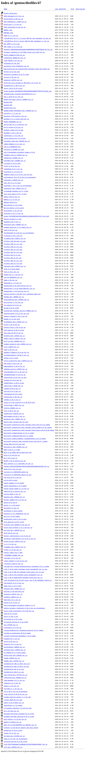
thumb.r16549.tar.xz (12, 658)
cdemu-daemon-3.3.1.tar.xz (14, 144)
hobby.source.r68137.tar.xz (15, 338)
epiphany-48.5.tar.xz (12, 222)
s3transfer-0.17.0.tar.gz (14, 583)
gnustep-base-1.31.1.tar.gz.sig (16, 313)
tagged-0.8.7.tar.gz (12, 639)
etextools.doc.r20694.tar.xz (15, 224)
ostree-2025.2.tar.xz (12, 494)
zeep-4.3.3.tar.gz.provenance (15, 739)
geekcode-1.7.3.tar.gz (12, 283)
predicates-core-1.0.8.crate (15, 519)
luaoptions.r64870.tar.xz (14, 413)
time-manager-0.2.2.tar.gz (14, 680)
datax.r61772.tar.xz (12, 197)
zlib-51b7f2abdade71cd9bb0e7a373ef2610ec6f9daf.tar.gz (25, 744)
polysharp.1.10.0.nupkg (13, 511)
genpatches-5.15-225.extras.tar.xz (17, 286)
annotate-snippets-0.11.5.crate (16, 74)
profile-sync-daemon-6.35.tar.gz (17, 525)
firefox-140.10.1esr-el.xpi (15, 241)
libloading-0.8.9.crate (13, 394)
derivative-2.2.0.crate (13, 205)
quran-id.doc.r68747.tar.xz (15, 541)
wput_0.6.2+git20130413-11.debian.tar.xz (20, 725)
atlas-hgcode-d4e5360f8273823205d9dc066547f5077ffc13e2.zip (28, 91)
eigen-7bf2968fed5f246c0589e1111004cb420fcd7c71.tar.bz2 (26, 216)
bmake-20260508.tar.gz (12, 122)
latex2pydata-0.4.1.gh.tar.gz (15, 372)
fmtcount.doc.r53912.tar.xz (15, 266)
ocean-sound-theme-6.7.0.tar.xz (16, 489)
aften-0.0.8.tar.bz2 (12, 72)
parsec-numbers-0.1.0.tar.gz (15, 500)
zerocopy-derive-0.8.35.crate (15, 741)
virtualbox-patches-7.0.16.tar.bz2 (17, 708)
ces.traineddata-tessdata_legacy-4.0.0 (19, 152)
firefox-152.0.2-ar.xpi (13, 261)
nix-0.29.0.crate (10, 480)
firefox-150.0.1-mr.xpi (13, 247)
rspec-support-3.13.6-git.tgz (15, 561)
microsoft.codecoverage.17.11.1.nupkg (19, 433)
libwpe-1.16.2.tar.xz (12, 400)
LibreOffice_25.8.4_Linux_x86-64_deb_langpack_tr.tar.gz (26, 41)
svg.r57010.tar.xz (11, 625)
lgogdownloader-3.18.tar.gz (15, 375)
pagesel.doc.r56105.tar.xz (14, 497)
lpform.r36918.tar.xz (12, 408)
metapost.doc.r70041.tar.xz (15, 419)
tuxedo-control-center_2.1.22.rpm (17, 697)
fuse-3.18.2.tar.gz (11, 272)
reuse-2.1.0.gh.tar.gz (12, 550)
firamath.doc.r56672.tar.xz (15, 238)
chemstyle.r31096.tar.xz (13, 158)
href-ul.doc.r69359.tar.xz (14, 341)
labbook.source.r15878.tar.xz (15, 369)
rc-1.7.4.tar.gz (10, 544)
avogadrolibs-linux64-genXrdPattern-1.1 (20, 94)
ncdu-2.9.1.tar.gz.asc (12, 469)
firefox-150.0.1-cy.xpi (13, 244)
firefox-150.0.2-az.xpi (13, 249)
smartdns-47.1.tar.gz (12, 600)
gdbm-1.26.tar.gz (10, 280)
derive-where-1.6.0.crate (14, 208)
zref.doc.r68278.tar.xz (13, 747)
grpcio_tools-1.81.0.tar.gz (15, 327)
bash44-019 (8, 105)
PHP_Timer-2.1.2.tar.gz (13, 47)
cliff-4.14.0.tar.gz (12, 166)
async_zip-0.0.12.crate (13, 88)
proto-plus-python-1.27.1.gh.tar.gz (18, 527)
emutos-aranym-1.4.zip (12, 219)
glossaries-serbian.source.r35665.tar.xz (20, 311)
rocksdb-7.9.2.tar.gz (12, 558)
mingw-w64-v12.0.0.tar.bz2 (14, 444)
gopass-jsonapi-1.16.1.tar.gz (15, 316)
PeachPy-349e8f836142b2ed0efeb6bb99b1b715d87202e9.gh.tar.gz (28, 49)
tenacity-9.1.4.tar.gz (12, 644)
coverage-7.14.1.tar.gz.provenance (17, 186)
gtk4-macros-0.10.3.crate (14, 330)
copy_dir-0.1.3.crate (12, 183)
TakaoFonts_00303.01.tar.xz (15, 58)
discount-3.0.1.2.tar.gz (13, 213)
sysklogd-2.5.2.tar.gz (12, 627)
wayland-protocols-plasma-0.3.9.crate (19, 714)
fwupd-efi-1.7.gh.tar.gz (13, 274)
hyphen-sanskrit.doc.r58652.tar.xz (17, 344)
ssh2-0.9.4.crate (10, 614)
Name (5, 9)
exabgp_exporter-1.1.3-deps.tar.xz (17, 227)
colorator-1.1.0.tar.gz (13, 172)
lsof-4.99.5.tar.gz (11, 411)
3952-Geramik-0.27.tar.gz (14, 16)
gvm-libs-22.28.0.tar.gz (13, 333)
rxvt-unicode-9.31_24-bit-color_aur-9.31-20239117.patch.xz (28, 580)
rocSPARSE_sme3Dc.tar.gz (13, 555)
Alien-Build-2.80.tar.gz (13, 19)
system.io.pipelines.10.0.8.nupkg (17, 633)
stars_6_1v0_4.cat (11, 616)
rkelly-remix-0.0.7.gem (13, 552)
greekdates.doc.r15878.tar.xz (15, 322)
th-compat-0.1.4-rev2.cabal (15, 652)
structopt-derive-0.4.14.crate (16, 622)
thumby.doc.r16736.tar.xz (14, 661)
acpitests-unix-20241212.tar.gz (16, 66)
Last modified (60, 9)
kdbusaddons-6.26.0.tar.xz (14, 366)
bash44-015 (8, 102)
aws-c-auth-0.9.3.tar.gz (13, 97)
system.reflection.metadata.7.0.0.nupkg (20, 636)
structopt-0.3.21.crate (13, 619)
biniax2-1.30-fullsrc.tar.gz (15, 116)
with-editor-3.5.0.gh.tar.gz (15, 719)
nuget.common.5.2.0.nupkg (14, 483)
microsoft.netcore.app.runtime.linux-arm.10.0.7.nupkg (25, 441)
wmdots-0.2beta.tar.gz (12, 722)
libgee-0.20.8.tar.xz (12, 388)
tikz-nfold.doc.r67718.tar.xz (15, 675)
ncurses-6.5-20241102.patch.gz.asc (17, 475)
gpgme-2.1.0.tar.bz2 (12, 319)
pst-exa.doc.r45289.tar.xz (14, 530)
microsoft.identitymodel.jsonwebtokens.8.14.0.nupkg (25, 438)
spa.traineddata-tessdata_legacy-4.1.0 (19, 605)
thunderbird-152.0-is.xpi (14, 672)
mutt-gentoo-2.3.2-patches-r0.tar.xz (18, 463)
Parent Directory (10, 13)
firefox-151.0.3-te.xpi (13, 252)
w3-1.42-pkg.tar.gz (11, 711)
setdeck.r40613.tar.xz (12, 597)
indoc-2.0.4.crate (11, 358)
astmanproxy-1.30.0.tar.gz (14, 85)
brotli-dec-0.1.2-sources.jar (15, 124)
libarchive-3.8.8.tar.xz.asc (15, 377)
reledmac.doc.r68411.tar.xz (15, 547)
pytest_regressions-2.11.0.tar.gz (17, 536)
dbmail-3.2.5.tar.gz (12, 199)
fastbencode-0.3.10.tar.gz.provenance (19, 233)
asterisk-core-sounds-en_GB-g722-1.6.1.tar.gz (22, 83)
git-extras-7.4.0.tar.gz (13, 302)
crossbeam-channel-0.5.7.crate (16, 191)
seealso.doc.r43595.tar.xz (14, 589)
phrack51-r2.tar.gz (11, 508)
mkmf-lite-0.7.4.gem (12, 450)
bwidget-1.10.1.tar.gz (12, 133)
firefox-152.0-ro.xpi (12, 255)
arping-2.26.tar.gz (11, 77)
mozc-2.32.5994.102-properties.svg (17, 452)
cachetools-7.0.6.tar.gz (13, 136)
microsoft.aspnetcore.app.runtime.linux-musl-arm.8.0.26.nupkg (29, 430)
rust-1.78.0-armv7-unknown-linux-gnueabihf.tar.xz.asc (25, 569)
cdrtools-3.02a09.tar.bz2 (14, 149)
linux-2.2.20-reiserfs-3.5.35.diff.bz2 (19, 402)
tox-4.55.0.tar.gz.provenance (15, 691)
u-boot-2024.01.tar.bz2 (13, 700)
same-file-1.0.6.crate (12, 586)
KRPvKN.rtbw (8, 33)
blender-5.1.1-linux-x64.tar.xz (16, 119)
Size (72, 9)
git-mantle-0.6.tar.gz (12, 305)
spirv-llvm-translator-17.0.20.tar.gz (19, 611)
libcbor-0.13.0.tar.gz (12, 380)
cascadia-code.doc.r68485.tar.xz (17, 141)
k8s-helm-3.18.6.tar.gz (13, 363)
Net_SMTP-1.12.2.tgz (12, 44)
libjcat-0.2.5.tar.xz (12, 391)
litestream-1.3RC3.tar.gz (14, 405)
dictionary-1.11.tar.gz (13, 211)
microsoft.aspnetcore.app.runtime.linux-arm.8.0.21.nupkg (27, 425)
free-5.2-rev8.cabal (12, 269)
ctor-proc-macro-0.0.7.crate (15, 194)
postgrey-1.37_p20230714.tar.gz (16, 514)
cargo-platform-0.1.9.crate (15, 138)
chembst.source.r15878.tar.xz (15, 155)
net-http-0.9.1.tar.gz (12, 477)
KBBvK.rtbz (8, 30)
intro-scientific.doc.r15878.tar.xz (18, 361)
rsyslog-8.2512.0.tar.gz (13, 564)
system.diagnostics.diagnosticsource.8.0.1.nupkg (23, 630)
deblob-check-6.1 (10, 202)
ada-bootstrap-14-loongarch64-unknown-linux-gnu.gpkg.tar (27, 69)
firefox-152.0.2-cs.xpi (13, 263)
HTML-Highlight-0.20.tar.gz (15, 27)
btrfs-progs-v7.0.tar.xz (13, 127)
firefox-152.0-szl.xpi (12, 258)
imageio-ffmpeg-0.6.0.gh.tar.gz (16, 352)
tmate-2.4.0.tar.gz (11, 686)
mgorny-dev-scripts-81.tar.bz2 (16, 422)
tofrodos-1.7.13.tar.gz (13, 689)
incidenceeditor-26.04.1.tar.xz (16, 355)
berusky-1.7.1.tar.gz (12, 113)
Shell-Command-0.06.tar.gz (14, 55)
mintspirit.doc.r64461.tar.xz (15, 447)
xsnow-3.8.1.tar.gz (11, 733)
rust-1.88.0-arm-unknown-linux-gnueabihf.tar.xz (23, 575)
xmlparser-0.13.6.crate (13, 730)
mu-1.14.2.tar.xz (10, 458)
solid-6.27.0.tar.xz (12, 602)
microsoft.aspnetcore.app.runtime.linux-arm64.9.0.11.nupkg (28, 427)
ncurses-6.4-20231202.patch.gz (16, 472)
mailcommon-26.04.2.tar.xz (14, 416)
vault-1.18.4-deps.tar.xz (14, 703)
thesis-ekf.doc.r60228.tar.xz (15, 655)
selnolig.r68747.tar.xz (13, 594)
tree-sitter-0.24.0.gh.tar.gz (15, 694)
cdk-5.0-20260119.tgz (12, 147)
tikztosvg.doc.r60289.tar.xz (15, 678)
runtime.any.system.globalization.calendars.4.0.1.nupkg (26, 566)
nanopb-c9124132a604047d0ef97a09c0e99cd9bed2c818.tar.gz (26, 466)
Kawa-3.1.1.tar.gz (11, 35)
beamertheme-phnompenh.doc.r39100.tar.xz (20, 110)
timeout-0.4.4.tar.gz (12, 683)
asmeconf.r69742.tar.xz (13, 80)
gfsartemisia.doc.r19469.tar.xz (16, 299)
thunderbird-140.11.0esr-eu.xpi (16, 666)
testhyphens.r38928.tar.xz (14, 647)
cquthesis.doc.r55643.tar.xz (15, 188)
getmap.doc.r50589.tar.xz (14, 297)
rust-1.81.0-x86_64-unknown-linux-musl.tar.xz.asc (24, 572)
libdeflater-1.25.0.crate (14, 383)
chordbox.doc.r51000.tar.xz (15, 161)
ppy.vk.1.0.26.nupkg (12, 516)
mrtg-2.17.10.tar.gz (12, 455)
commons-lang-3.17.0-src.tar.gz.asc (18, 174)
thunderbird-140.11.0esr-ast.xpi (17, 664)
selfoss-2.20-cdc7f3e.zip (14, 591)
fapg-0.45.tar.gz (10, 230)
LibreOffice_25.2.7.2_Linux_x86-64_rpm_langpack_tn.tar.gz (27, 38)
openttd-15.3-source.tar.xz (15, 491)
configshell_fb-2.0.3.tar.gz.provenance (20, 177)
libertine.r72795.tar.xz (13, 386)
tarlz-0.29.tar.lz (11, 641)
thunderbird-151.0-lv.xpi (14, 669)
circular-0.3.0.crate (12, 163)
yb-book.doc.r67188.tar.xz (14, 736)
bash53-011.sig (10, 108)
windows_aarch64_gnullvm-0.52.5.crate (19, 716)
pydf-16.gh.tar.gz (11, 533)
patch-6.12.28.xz (10, 502)
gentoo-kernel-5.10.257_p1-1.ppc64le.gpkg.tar (22, 294)
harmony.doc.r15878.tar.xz (14, 336)
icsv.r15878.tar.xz (11, 347)
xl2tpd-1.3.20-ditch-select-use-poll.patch (21, 728)
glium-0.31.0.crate (11, 308)
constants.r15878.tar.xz (13, 180)
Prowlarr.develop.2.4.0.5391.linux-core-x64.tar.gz (24, 52)
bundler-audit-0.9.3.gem (13, 130)
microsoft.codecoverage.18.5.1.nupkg (18, 436)
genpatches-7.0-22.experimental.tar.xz (19, 288)
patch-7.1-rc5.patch (12, 505)
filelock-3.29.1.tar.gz (13, 236)
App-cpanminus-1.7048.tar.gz (15, 22)
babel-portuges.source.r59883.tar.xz (18, 99)
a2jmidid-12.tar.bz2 (12, 63)
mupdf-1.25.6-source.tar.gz (15, 461)
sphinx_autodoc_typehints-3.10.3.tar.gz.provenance (24, 608)
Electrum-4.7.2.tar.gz (12, 24)
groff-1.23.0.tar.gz (12, 325)
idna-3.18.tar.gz (10, 350)
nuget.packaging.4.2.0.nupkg (15, 486)
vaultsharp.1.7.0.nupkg (13, 705)
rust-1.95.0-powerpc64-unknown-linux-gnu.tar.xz (23, 577)
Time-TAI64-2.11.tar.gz (13, 60)
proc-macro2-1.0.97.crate (14, 522)
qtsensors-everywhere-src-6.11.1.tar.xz (20, 539)
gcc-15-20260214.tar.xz (13, 277)
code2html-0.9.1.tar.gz (13, 169)
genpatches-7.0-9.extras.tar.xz (16, 291)
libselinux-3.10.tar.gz (13, 397)
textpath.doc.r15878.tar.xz (15, 650)
